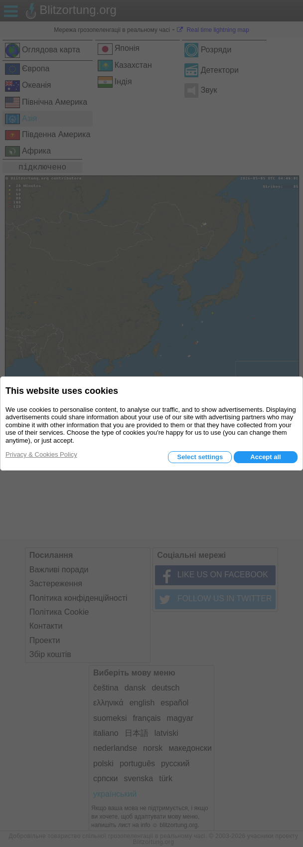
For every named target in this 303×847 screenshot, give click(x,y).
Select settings (200, 457)
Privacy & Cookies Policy (41, 454)
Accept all (265, 457)
